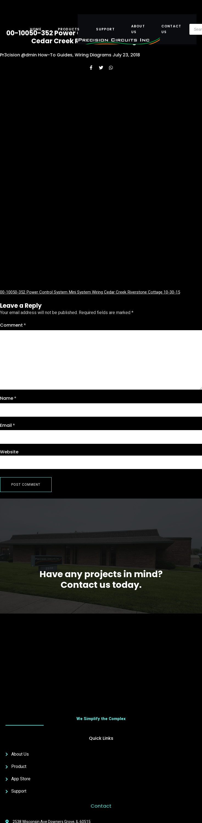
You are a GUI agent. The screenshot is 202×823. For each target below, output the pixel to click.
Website (9, 451)
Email (7, 425)
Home (35, 29)
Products (69, 29)
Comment (13, 325)
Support (105, 29)
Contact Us (171, 29)
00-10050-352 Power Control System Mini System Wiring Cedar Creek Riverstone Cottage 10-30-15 (90, 292)
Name (8, 398)
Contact (101, 805)
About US (138, 29)
